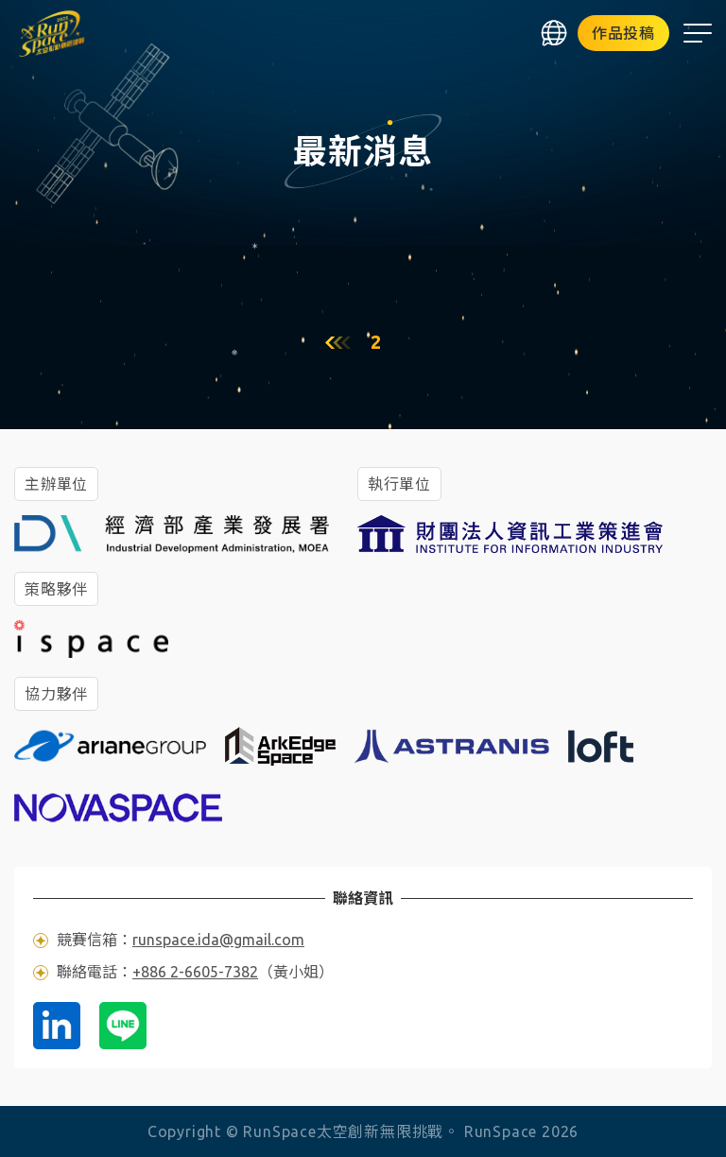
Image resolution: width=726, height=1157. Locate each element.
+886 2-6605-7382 (195, 971)
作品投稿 (623, 33)
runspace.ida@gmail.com (218, 939)
